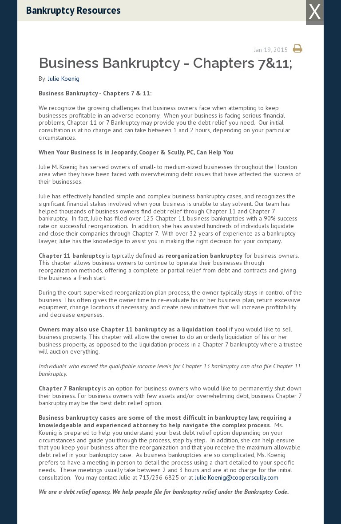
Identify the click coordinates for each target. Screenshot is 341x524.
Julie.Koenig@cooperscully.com (236, 477)
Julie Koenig (63, 79)
